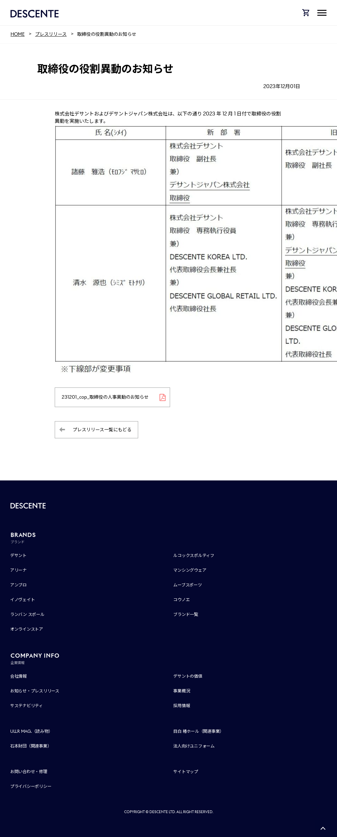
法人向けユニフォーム (194, 746)
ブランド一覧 (185, 614)
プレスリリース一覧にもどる (102, 430)
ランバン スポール (27, 614)
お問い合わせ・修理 (28, 771)
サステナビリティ (26, 706)
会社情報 (18, 676)
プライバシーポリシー (31, 786)
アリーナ (18, 570)
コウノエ (181, 600)
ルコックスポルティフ (193, 555)
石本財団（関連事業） (31, 746)
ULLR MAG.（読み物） (31, 731)
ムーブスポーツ (187, 585)
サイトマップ (185, 771)
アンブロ (18, 585)
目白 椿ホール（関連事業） (198, 731)
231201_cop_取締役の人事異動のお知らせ (105, 397)
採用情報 (181, 706)
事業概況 (181, 691)
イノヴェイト (22, 600)
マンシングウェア (189, 570)
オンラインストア (26, 629)
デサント (18, 555)
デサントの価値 (187, 676)
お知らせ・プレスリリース (34, 691)
